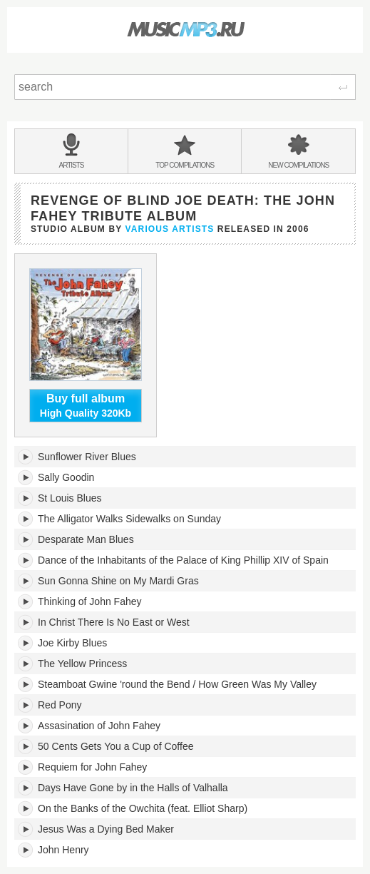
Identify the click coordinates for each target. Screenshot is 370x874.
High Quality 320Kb (85, 405)
